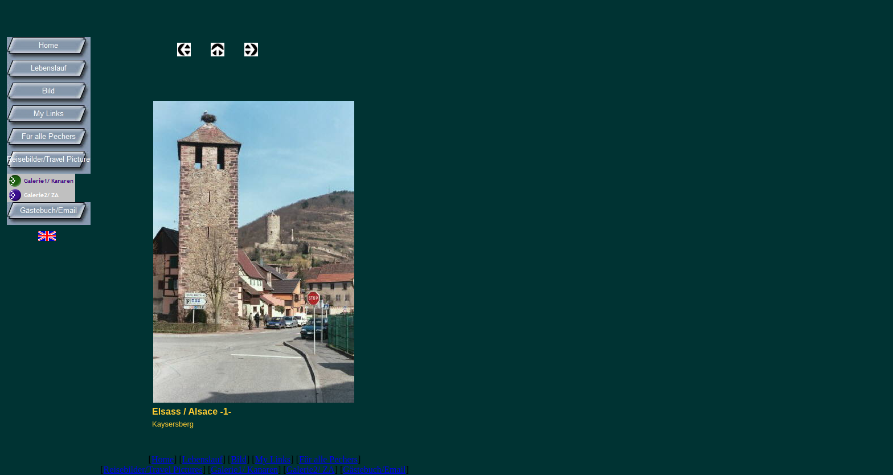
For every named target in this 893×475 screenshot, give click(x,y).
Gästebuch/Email (374, 469)
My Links (273, 459)
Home (162, 459)
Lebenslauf (202, 459)
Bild (239, 459)
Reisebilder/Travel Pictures (153, 469)
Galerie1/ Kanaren (244, 469)
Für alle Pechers (328, 459)
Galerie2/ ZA (310, 469)
